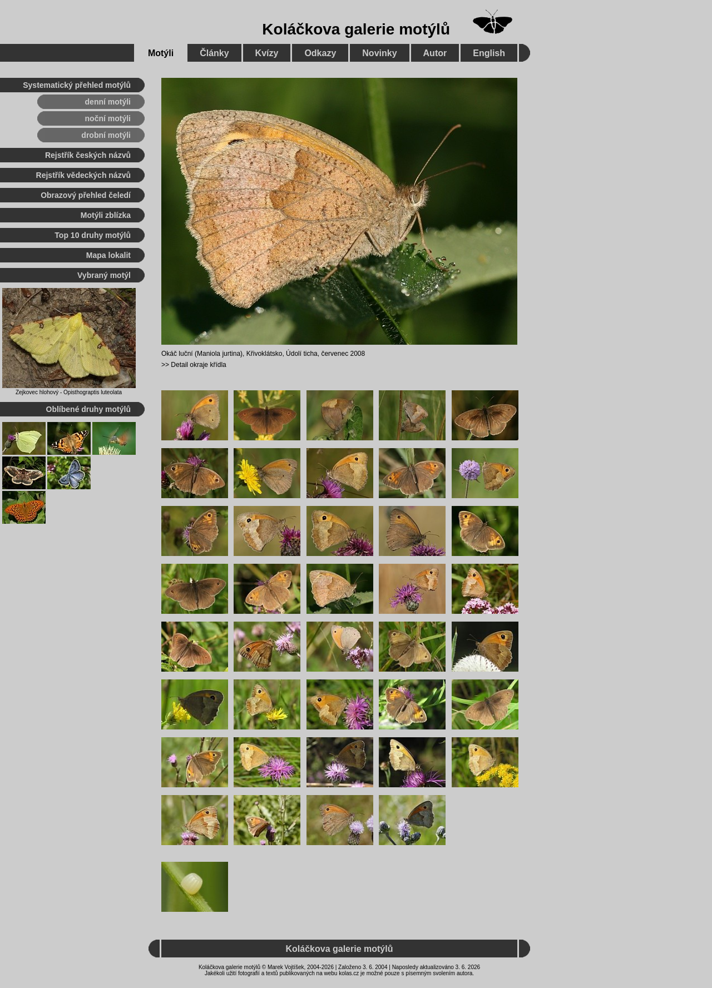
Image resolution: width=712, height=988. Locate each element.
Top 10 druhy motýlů (93, 235)
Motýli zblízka (106, 215)
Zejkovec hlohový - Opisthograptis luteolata (69, 392)
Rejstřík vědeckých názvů (83, 175)
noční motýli (108, 118)
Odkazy (320, 53)
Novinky (379, 53)
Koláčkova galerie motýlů (356, 29)
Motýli (161, 53)
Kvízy (267, 53)
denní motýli (108, 101)
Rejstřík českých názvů (88, 155)
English (489, 53)
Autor (435, 53)
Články (214, 53)
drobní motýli (106, 135)
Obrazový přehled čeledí (86, 195)
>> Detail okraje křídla (193, 365)
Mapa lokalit (108, 255)
